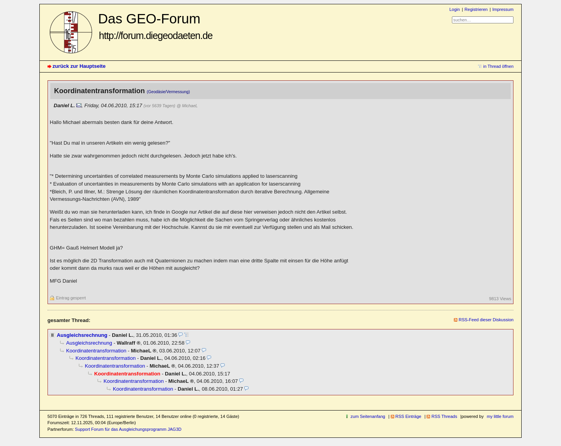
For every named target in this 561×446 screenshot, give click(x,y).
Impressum (503, 9)
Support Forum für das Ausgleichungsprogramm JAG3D (128, 429)
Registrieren (475, 9)
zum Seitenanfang (368, 416)
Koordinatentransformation (96, 351)
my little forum (500, 416)
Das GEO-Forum (155, 26)
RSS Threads (444, 416)
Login (454, 9)
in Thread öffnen (498, 66)
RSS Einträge (408, 416)
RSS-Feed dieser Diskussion (486, 319)
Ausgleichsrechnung (82, 335)
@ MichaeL (187, 105)
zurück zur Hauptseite (79, 66)
